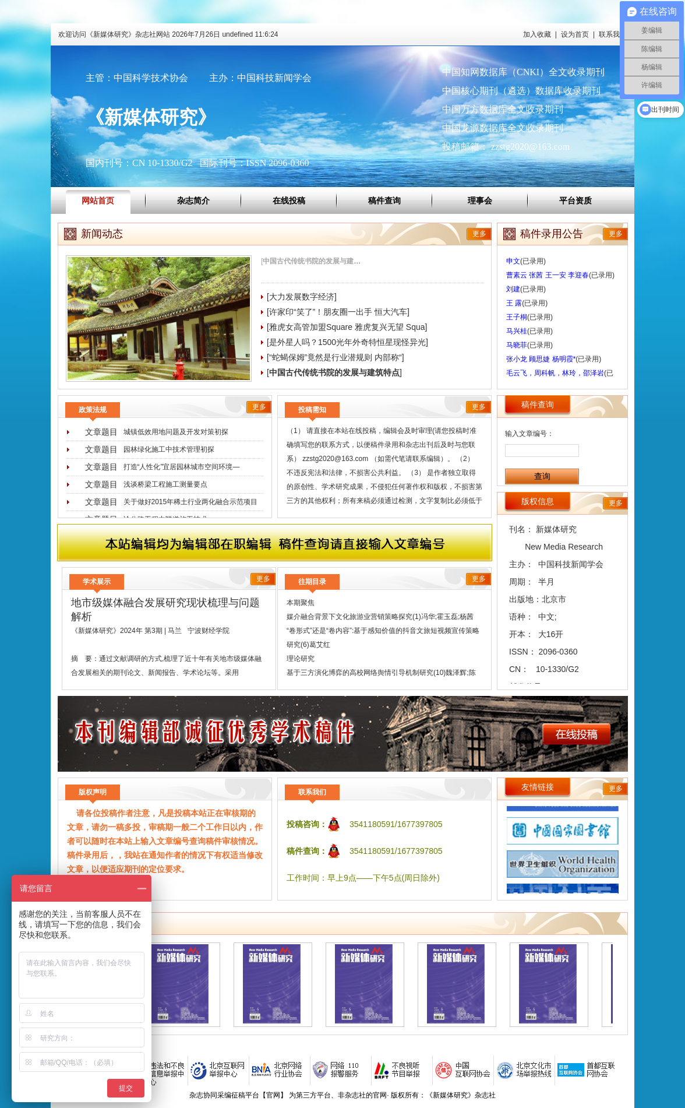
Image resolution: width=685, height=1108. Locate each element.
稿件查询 (384, 200)
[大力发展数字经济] (302, 296)
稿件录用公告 (551, 234)
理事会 (480, 200)
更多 (479, 234)
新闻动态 (102, 234)
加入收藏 (537, 34)
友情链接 (537, 787)
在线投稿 (289, 200)
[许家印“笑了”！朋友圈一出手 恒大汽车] (338, 311)
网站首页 (98, 200)
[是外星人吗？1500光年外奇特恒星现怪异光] (347, 342)
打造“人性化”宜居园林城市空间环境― (181, 467)
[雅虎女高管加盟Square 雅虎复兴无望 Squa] (347, 327)
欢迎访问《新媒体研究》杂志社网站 (168, 34)
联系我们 (613, 34)
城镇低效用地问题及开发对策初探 (175, 432)
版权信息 (537, 501)
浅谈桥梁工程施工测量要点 (165, 484)
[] (319, 261)
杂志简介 (193, 200)
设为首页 (575, 34)
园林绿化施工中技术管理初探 (168, 449)
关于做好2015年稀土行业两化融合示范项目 (190, 502)
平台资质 (575, 200)
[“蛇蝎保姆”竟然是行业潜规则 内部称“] (335, 357)
